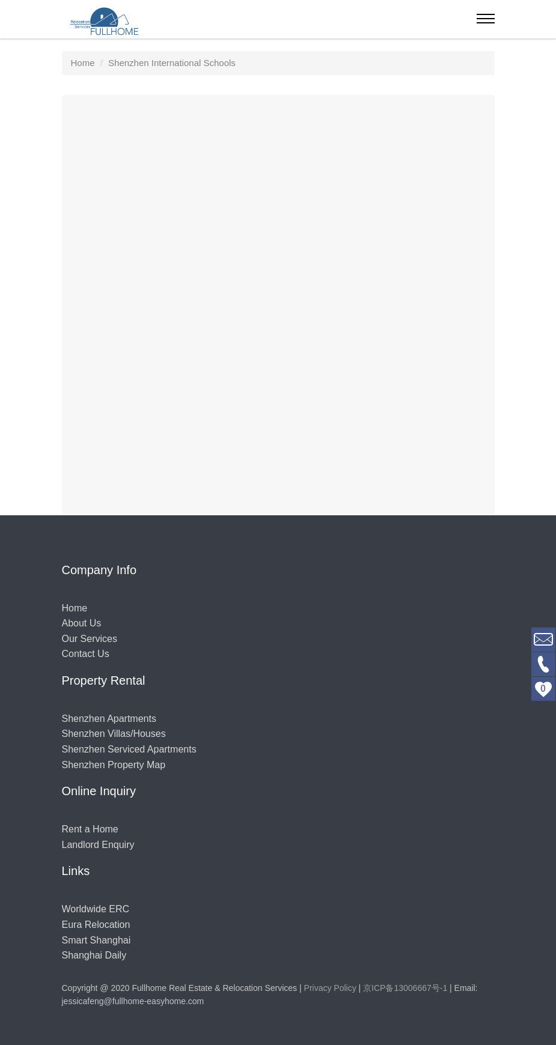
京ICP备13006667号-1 (405, 988)
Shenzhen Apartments (109, 718)
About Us (82, 623)
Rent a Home (90, 829)
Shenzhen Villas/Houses (114, 733)
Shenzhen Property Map (114, 765)
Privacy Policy (330, 988)
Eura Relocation (96, 924)
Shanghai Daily (94, 955)
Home (75, 608)
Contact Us (85, 654)
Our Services (89, 639)
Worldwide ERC (96, 909)
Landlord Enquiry (98, 845)
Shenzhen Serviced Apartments (129, 749)
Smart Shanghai (96, 940)
